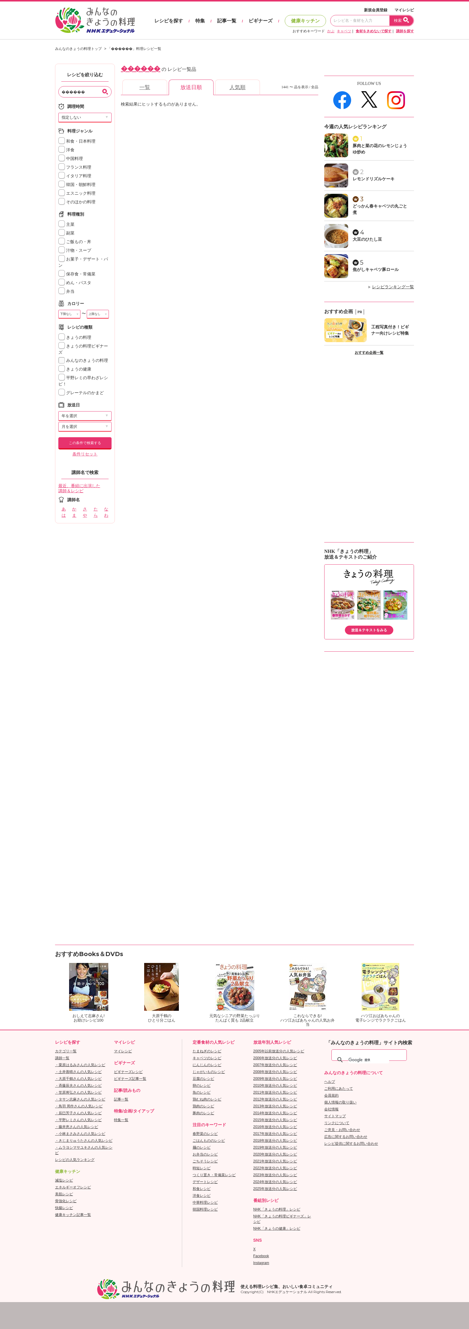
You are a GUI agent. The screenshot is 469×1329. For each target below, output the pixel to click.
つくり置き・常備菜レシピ (214, 1175)
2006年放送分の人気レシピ (275, 1058)
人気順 (237, 87)
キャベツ (344, 31)
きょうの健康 (74, 369)
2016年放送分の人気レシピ (275, 1127)
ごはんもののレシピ (209, 1141)
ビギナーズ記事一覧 (130, 1079)
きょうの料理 (74, 337)
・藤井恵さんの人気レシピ (76, 1127)
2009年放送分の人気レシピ (275, 1079)
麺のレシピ (202, 1147)
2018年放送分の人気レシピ (275, 1141)
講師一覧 (62, 1058)
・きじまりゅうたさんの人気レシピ (83, 1141)
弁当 (66, 291)
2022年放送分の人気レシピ (275, 1168)
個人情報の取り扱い (340, 1102)
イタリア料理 (74, 176)
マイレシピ (404, 10)
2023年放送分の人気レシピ (275, 1175)
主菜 (66, 224)
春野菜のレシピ (205, 1134)
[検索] (368, 1059)
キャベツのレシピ (207, 1058)
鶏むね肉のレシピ (207, 1099)
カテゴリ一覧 (66, 1051)
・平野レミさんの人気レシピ (78, 1120)
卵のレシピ (202, 1085)
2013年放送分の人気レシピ (275, 1106)
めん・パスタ (74, 283)
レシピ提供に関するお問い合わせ (351, 1143)
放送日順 (191, 87)
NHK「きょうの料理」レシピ (276, 1209)
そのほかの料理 (76, 202)
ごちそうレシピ (205, 1161)
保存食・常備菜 (76, 274)
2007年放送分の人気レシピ (275, 1065)
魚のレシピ (202, 1092)
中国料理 (70, 158)
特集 (200, 20)
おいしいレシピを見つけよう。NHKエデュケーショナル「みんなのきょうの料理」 (95, 20)
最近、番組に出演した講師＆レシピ (79, 488)
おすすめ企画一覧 (369, 352)
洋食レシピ (202, 1196)
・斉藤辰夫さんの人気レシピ (78, 1085)
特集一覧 (121, 1120)
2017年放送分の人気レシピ (275, 1134)
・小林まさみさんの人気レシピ (80, 1134)
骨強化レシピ (66, 1201)
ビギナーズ (260, 20)
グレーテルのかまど (81, 393)
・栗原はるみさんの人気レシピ (80, 1065)
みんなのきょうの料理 (83, 360)
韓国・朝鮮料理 (76, 184)
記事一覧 (226, 20)
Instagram (261, 1263)
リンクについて (336, 1123)
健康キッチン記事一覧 (73, 1215)
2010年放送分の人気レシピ (275, 1085)
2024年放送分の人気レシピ (275, 1182)
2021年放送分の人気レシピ (275, 1161)
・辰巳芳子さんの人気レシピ (78, 1113)
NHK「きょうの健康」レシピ (276, 1228)
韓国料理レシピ (205, 1209)
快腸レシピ (64, 1208)
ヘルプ (329, 1082)
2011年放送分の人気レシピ (275, 1092)
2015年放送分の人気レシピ (275, 1120)
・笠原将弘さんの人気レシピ (78, 1092)
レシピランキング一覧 (393, 287)
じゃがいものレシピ (209, 1072)
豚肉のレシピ (203, 1113)
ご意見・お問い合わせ (342, 1130)
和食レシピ (202, 1189)
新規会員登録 (375, 10)
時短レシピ (202, 1168)
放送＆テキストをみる (369, 630)
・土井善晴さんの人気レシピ (78, 1072)
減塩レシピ (64, 1180)
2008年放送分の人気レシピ (275, 1072)
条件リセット (85, 454)
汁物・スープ (74, 250)
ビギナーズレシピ (128, 1072)
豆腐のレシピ (203, 1079)
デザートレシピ (205, 1182)
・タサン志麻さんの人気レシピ (80, 1099)
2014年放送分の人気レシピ (275, 1113)
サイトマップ (335, 1116)
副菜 (66, 233)
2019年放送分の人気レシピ (275, 1147)
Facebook (261, 1256)
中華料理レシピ (205, 1202)
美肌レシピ (64, 1194)
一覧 (144, 87)
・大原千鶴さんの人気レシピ (78, 1079)
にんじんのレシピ (207, 1065)
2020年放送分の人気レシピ (275, 1154)
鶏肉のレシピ (203, 1106)
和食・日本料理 (76, 141)
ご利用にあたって (338, 1088)
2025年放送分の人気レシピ (275, 1189)
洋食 (66, 150)
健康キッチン (305, 20)
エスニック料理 (76, 193)
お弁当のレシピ (205, 1154)
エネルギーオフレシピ (73, 1187)
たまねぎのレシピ (207, 1051)
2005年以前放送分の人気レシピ (278, 1051)
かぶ (330, 31)
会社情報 (331, 1109)
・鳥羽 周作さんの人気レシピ (79, 1106)
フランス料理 (74, 167)
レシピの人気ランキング (75, 1160)
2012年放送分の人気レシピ (275, 1099)
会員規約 (331, 1095)
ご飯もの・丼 (74, 242)
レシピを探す (168, 20)
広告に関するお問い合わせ (345, 1137)
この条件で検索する (85, 443)
